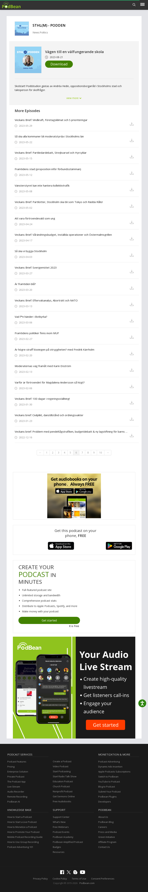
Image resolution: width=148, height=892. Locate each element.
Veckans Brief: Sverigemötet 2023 (36, 267)
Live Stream (13, 786)
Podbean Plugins (107, 796)
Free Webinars (61, 827)
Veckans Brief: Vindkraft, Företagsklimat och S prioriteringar (51, 120)
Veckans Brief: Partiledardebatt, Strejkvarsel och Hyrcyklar (51, 152)
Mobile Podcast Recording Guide (25, 837)
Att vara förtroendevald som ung (35, 218)
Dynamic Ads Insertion (110, 766)
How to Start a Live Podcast (22, 822)
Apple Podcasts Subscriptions (114, 771)
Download (58, 64)
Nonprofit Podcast (62, 791)
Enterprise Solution (17, 771)
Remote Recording (17, 796)
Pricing (10, 766)
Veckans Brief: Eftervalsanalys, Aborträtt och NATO (46, 300)
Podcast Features (16, 761)
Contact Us (104, 847)
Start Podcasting (62, 771)
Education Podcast (63, 781)
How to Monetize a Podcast (22, 827)
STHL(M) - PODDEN (49, 25)
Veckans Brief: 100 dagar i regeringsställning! (42, 398)
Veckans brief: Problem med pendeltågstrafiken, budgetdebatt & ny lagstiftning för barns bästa (71, 431)
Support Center (61, 817)
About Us (103, 817)
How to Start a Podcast (19, 817)
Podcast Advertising (109, 761)
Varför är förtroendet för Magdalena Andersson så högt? (50, 382)
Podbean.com (86, 883)
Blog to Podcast (106, 786)
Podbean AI (13, 801)
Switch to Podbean (108, 776)
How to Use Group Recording (23, 842)
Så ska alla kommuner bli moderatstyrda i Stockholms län (49, 136)
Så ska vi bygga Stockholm (31, 251)
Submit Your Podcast (109, 791)
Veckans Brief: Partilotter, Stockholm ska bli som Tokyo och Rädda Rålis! (59, 202)
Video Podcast (60, 766)
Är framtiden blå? (25, 284)
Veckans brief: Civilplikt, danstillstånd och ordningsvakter (49, 415)
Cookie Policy (60, 878)
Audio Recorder (15, 791)
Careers (102, 827)
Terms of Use (79, 878)
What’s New (59, 822)
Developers (104, 801)
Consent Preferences (102, 878)
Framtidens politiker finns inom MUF (37, 333)
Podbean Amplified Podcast (68, 842)
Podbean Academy (63, 837)
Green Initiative (106, 837)
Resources (58, 852)
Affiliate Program (107, 842)
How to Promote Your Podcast (23, 832)
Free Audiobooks (62, 801)
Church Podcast (61, 786)
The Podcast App (16, 781)
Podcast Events (61, 832)
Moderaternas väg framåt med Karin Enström (43, 366)
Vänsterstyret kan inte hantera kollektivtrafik (42, 185)
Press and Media (107, 832)
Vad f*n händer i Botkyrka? (31, 316)
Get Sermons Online (64, 796)
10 (100, 452)
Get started (49, 620)
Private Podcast (15, 776)
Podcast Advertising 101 (20, 847)
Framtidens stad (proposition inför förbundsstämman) (48, 169)
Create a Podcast (62, 761)
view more (74, 98)
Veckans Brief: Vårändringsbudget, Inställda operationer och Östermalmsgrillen (63, 234)
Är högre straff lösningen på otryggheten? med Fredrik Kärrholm (54, 349)
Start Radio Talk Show (64, 776)
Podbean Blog (105, 822)
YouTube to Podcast (109, 781)
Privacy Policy (40, 878)
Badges (57, 847)
